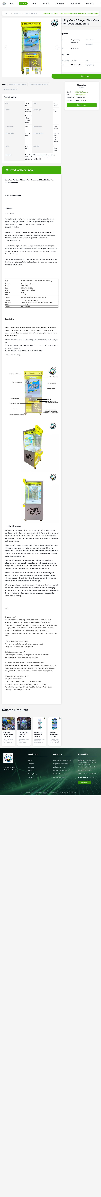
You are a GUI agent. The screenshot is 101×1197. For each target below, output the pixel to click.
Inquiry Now (81, 105)
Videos (34, 3)
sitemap (30, 777)
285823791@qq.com (81, 92)
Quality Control (75, 3)
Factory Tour (60, 3)
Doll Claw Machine (59, 767)
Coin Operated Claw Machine (62, 760)
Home (12, 3)
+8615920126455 (80, 95)
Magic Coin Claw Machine (61, 763)
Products (23, 3)
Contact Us (90, 3)
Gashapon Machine (59, 777)
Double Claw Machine (60, 770)
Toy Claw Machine (59, 774)
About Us (46, 3)
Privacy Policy (32, 774)
